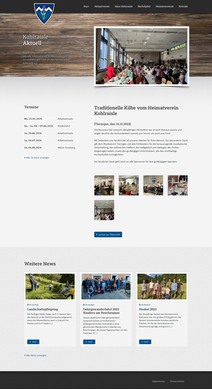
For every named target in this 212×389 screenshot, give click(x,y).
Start (86, 6)
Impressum (158, 381)
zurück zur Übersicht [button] (108, 234)
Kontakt (183, 6)
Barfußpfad (144, 6)
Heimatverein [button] (102, 6)
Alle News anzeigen (35, 355)
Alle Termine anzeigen (36, 157)
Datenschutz (177, 381)
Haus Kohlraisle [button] (123, 6)
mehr (33, 341)
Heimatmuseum (165, 6)
